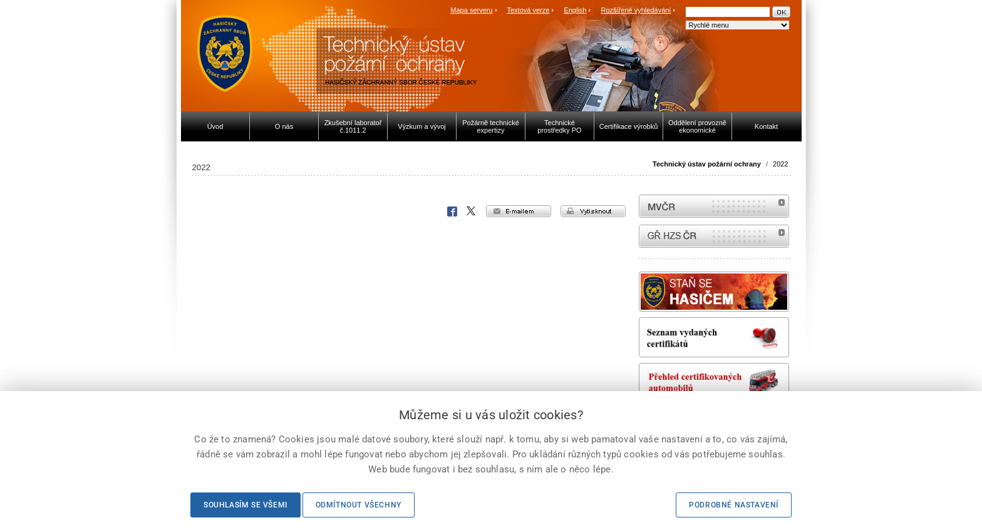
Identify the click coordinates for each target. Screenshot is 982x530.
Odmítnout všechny (358, 505)
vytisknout (593, 211)
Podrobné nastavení (733, 505)
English (575, 10)
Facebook (452, 211)
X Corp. (472, 211)
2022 (780, 164)
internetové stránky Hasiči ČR (714, 236)
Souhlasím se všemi (245, 505)
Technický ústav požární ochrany (707, 164)
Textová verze (528, 10)
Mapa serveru (471, 10)
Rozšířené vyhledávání (636, 10)
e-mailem (518, 211)
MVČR (714, 206)
